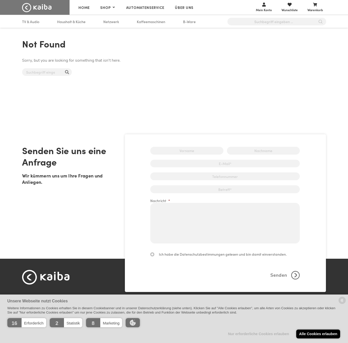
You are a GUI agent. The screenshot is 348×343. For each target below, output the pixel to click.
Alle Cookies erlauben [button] (318, 334)
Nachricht (160, 200)
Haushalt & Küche (71, 21)
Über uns (184, 7)
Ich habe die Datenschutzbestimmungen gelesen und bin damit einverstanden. (223, 254)
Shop (105, 7)
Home (84, 7)
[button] (26, 322)
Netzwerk (111, 21)
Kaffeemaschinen (151, 21)
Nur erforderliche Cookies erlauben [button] (258, 334)
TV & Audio (30, 21)
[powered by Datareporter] (342, 303)
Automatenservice (145, 7)
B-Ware (189, 21)
